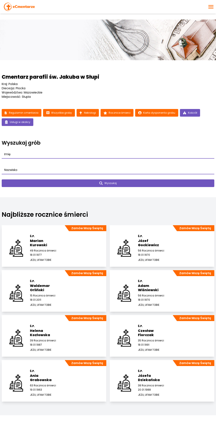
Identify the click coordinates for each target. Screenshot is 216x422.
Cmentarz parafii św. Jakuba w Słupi (50, 76)
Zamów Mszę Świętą (87, 228)
